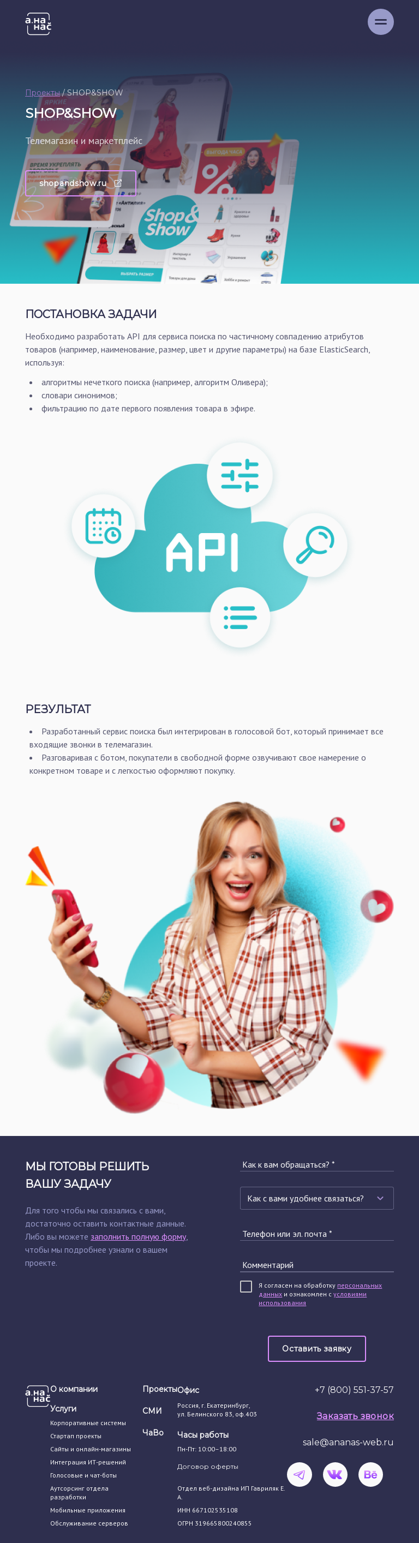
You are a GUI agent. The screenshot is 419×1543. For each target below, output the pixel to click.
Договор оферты (207, 1466)
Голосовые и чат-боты (83, 1475)
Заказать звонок (355, 1416)
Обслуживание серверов (89, 1523)
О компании (74, 1389)
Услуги (63, 1409)
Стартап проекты (75, 1436)
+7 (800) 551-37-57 (354, 1390)
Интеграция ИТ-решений (88, 1462)
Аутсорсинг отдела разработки (79, 1492)
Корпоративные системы (88, 1423)
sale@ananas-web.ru (348, 1442)
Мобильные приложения (87, 1510)
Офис (188, 1390)
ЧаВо (153, 1433)
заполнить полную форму (138, 1236)
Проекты (42, 93)
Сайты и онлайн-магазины (90, 1449)
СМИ (152, 1411)
